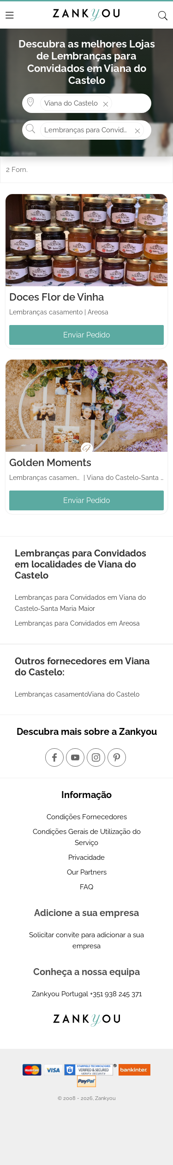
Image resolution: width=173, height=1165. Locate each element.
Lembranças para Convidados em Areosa (77, 623)
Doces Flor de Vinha (56, 297)
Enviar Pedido (86, 335)
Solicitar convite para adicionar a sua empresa (86, 940)
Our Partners (87, 872)
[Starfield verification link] (91, 1069)
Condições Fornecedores (87, 817)
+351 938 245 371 (116, 994)
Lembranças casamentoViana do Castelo (77, 694)
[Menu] (10, 15)
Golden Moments (50, 462)
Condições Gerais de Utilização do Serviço (87, 837)
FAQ (86, 887)
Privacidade (86, 857)
